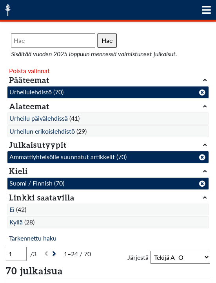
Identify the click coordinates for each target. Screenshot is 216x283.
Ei (12, 209)
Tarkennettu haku (32, 238)
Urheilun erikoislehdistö (42, 131)
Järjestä (138, 257)
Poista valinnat (29, 70)
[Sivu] (16, 254)
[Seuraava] (55, 253)
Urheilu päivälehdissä (38, 118)
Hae (107, 40)
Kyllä (16, 222)
